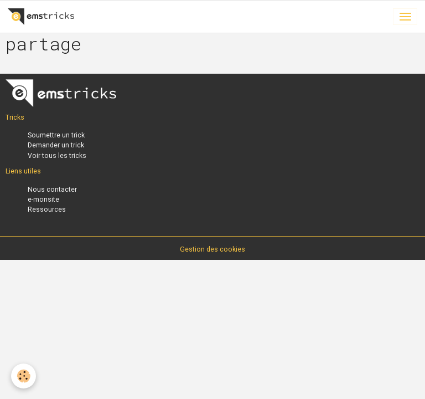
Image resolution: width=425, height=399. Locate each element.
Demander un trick (56, 145)
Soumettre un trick (56, 135)
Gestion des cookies (212, 249)
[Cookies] (23, 376)
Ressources (47, 209)
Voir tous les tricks (57, 156)
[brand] (43, 16)
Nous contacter (52, 189)
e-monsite (43, 199)
